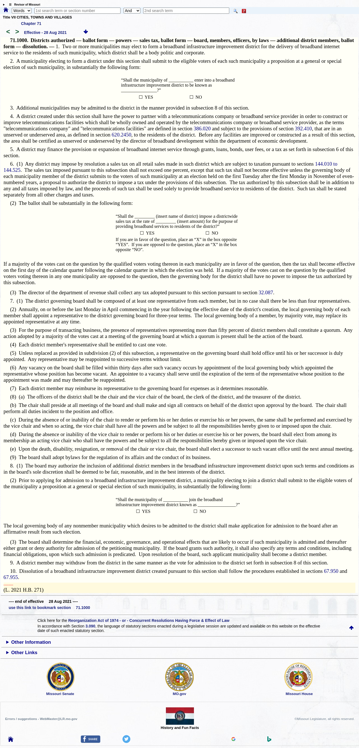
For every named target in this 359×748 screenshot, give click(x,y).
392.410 (303, 128)
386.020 (202, 128)
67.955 (11, 577)
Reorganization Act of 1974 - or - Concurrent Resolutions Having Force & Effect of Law (148, 620)
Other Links (24, 652)
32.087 (266, 292)
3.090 (90, 626)
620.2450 (121, 135)
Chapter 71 (31, 23)
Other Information (31, 642)
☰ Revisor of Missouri (23, 4)
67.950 (331, 571)
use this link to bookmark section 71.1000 (49, 607)
